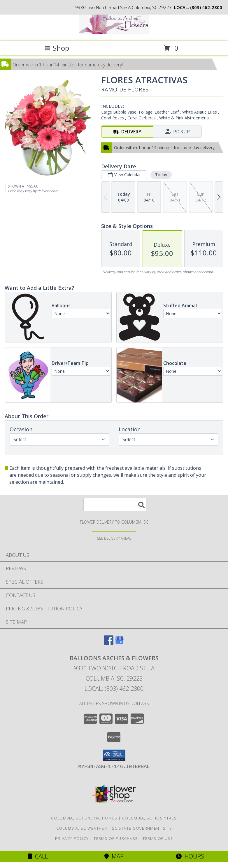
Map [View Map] (114, 856)
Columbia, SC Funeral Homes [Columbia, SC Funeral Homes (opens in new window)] (84, 818)
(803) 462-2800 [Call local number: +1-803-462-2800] (206, 7)
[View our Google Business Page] (119, 643)
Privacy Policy (72, 838)
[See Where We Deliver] (114, 538)
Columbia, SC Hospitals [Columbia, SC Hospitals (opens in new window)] (149, 818)
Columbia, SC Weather (81, 828)
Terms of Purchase (116, 838)
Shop (57, 48)
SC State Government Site (142, 828)
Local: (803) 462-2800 (114, 689)
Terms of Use (158, 838)
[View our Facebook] (108, 643)
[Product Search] (114, 504)
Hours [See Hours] (190, 856)
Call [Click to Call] (38, 856)
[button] (114, 755)
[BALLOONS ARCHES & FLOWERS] (114, 33)
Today (161, 174)
